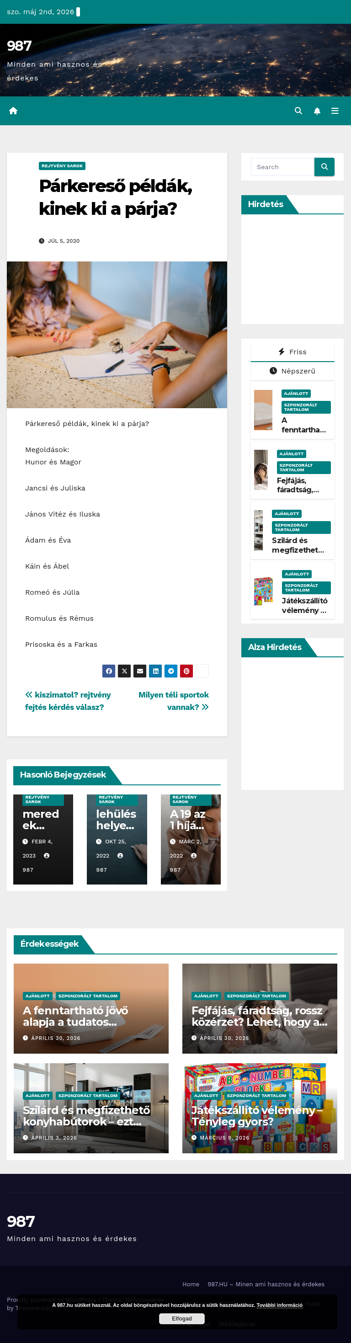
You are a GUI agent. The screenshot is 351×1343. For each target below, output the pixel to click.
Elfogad (182, 1319)
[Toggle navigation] (335, 111)
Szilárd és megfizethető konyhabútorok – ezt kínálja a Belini (86, 1121)
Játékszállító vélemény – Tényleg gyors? (304, 615)
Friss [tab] (292, 351)
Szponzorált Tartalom (301, 407)
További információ (280, 1305)
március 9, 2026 (225, 1138)
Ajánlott (296, 393)
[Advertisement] (300, 269)
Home (190, 1284)
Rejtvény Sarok (62, 165)
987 (19, 45)
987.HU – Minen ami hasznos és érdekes (265, 1284)
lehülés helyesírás (116, 825)
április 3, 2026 (54, 1138)
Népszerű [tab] (293, 371)
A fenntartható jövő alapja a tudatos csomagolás (75, 1022)
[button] (298, 111)
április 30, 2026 (56, 1038)
